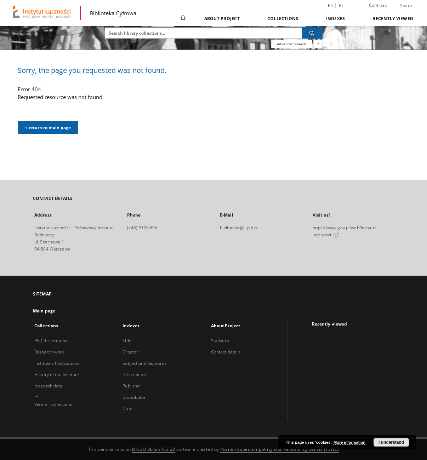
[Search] (312, 33)
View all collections (53, 404)
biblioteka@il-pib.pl (239, 228)
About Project (222, 19)
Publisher (132, 386)
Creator (130, 352)
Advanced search (291, 43)
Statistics (220, 341)
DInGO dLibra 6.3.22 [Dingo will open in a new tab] (153, 449)
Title (127, 341)
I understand (391, 442)
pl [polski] (341, 5)
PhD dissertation (51, 341)
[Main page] (182, 18)
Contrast (378, 5)
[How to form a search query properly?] (318, 44)
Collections (282, 19)
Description (134, 375)
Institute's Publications (56, 363)
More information (349, 442)
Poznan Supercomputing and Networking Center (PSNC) (279, 449)
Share (406, 5)
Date (127, 409)
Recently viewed (392, 19)
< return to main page (48, 128)
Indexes (335, 19)
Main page (44, 311)
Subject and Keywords (144, 363)
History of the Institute (56, 375)
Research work (49, 352)
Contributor (134, 397)
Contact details (226, 352)
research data (48, 386)
